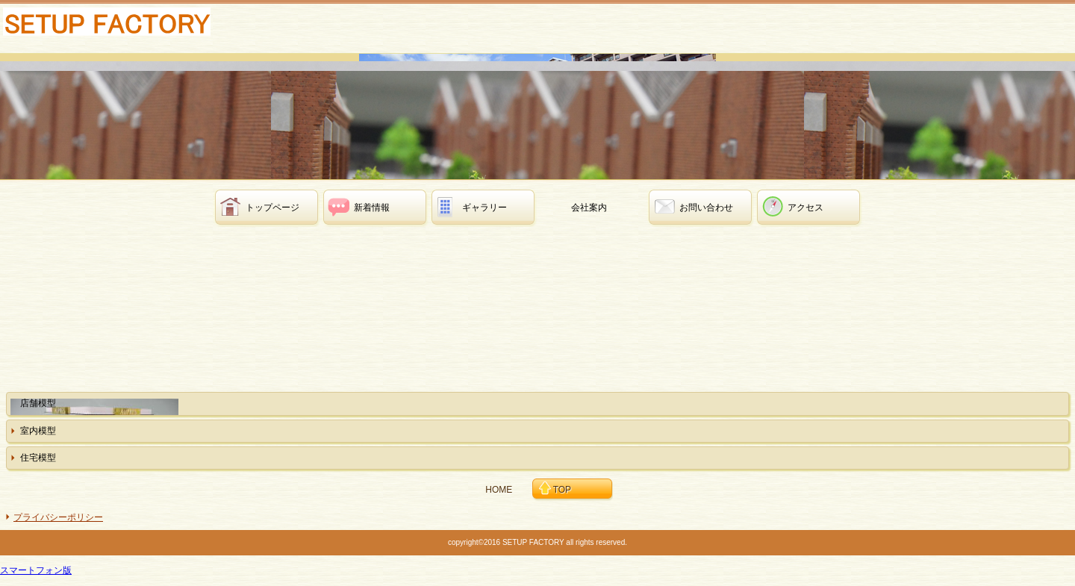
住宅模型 (38, 457)
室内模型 (38, 431)
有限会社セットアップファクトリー (119, 26)
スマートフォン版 (36, 570)
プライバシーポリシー (58, 517)
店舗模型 (38, 403)
